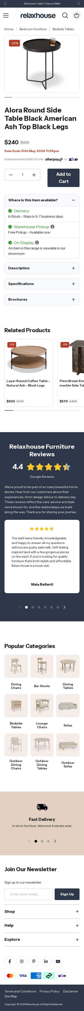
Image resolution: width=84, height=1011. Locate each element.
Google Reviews (42, 480)
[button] (79, 3)
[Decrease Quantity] (10, 175)
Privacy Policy (50, 991)
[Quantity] (22, 175)
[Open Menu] (5, 15)
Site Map (10, 996)
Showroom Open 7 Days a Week (42, 3)
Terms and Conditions (20, 991)
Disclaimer (70, 991)
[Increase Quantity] (34, 175)
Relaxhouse (32, 1004)
